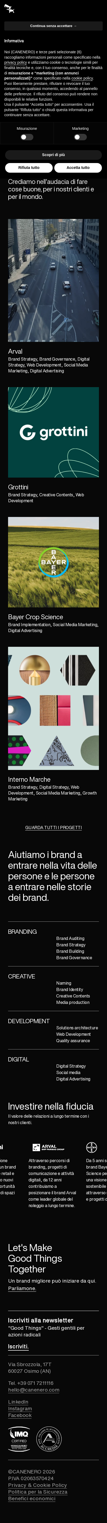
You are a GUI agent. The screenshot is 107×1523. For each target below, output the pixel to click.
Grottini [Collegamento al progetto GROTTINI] (18, 487)
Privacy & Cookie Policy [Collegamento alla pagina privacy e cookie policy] (37, 1484)
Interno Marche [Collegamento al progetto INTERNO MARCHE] (29, 779)
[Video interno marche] (53, 708)
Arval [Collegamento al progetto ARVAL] (15, 351)
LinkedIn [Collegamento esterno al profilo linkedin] (18, 1401)
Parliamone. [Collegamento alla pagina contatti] (22, 1288)
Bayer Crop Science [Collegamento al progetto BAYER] (35, 617)
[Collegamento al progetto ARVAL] (53, 280)
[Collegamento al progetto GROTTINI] (53, 432)
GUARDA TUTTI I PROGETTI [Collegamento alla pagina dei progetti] (53, 827)
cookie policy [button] (82, 78)
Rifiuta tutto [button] (29, 167)
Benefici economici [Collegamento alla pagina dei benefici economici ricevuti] (31, 1498)
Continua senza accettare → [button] (53, 26)
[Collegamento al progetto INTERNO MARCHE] (53, 708)
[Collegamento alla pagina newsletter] (18, 1346)
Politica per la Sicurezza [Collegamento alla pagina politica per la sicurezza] (37, 1491)
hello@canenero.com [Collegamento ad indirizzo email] (33, 1389)
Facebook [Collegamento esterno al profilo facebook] (19, 1415)
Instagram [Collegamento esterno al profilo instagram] (20, 1408)
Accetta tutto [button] (78, 167)
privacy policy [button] (15, 62)
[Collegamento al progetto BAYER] (53, 562)
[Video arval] (53, 280)
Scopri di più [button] (53, 155)
